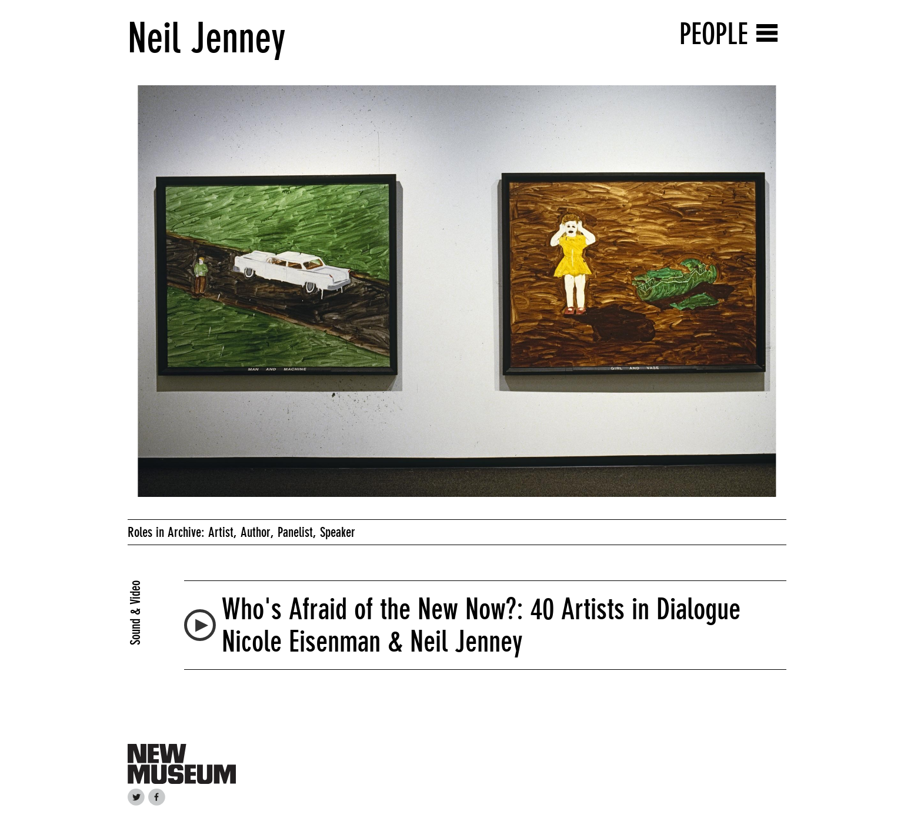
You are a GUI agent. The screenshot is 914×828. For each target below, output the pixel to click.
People (713, 33)
